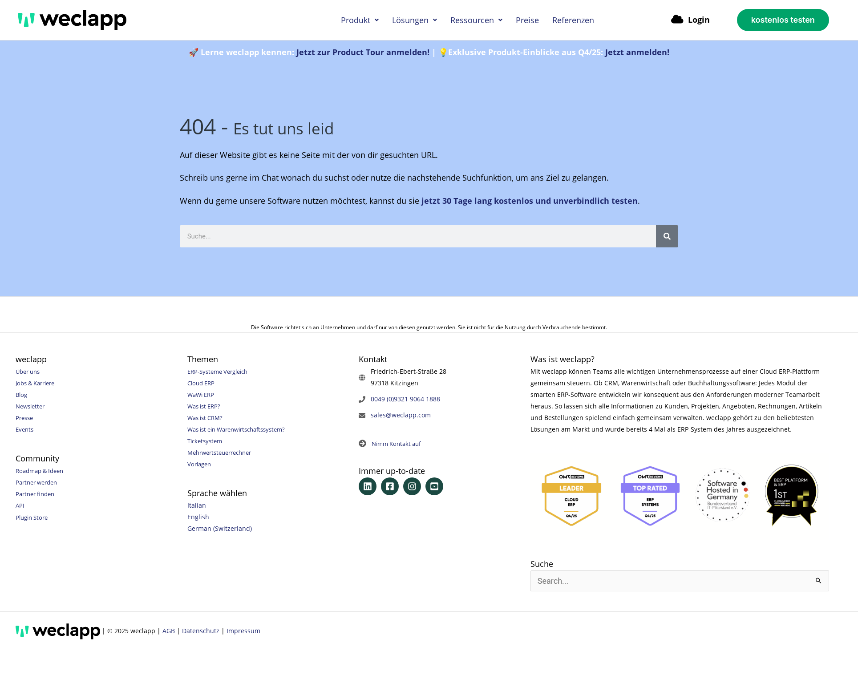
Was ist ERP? (205, 406)
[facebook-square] (391, 487)
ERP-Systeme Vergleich (221, 371)
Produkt (360, 20)
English (198, 517)
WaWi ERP (202, 394)
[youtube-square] (435, 487)
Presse (25, 417)
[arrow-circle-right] (392, 444)
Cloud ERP (202, 383)
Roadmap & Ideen (42, 470)
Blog (22, 394)
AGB (168, 630)
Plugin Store (34, 517)
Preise (527, 20)
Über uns (29, 371)
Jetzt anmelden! (637, 52)
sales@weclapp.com (401, 415)
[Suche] (667, 236)
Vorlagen (200, 464)
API (20, 505)
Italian (196, 505)
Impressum (243, 630)
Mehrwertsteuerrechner (223, 452)
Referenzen (573, 20)
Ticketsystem (206, 440)
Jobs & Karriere (38, 383)
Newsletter (32, 406)
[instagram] (413, 487)
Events (25, 429)
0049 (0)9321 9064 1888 (405, 399)
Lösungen (414, 20)
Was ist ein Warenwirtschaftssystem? (242, 429)
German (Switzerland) (219, 528)
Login (690, 19)
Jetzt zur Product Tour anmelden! (362, 52)
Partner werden (39, 482)
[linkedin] (369, 487)
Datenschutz (200, 630)
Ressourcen (476, 20)
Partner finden (37, 493)
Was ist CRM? (207, 417)
